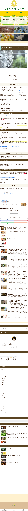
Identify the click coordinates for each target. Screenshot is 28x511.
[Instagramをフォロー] (7, 221)
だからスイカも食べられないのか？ (6, 193)
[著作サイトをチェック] (7, 219)
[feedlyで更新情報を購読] (7, 223)
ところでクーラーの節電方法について (14, 76)
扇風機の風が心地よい (12, 72)
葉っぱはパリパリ (20, 90)
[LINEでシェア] (14, 212)
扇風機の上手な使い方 (12, 75)
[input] (14, 329)
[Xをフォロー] (21, 219)
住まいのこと (2, 208)
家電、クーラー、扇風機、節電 (9, 208)
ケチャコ (14, 342)
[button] (14, 215)
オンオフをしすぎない (12, 78)
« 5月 (1, 364)
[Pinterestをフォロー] (21, 221)
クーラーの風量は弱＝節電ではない (14, 79)
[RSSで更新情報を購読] (21, 223)
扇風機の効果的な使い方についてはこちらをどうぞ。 (9, 146)
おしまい (10, 80)
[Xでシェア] (5, 212)
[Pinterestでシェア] (23, 212)
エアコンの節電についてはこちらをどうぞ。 (8, 177)
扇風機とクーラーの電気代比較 (14, 74)
